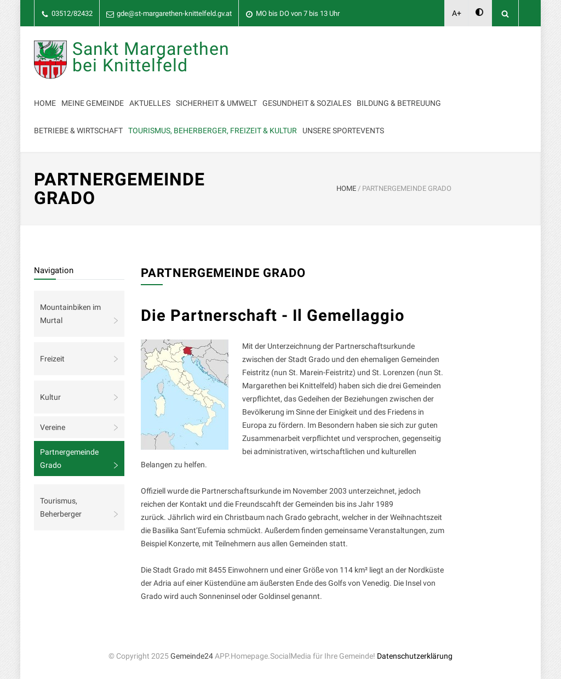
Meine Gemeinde (92, 103)
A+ (456, 13)
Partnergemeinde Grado (69, 458)
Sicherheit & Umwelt (216, 103)
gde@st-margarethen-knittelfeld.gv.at (174, 13)
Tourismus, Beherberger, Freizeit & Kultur (212, 130)
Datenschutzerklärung (415, 656)
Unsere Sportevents (343, 130)
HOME (346, 188)
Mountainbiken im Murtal (70, 314)
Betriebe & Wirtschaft (78, 130)
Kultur (50, 397)
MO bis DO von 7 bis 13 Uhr (298, 13)
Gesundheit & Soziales (306, 103)
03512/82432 (72, 13)
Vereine (52, 427)
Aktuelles (149, 103)
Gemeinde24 (191, 656)
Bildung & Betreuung (399, 103)
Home (45, 103)
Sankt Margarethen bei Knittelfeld (151, 57)
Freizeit (52, 358)
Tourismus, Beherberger (61, 507)
